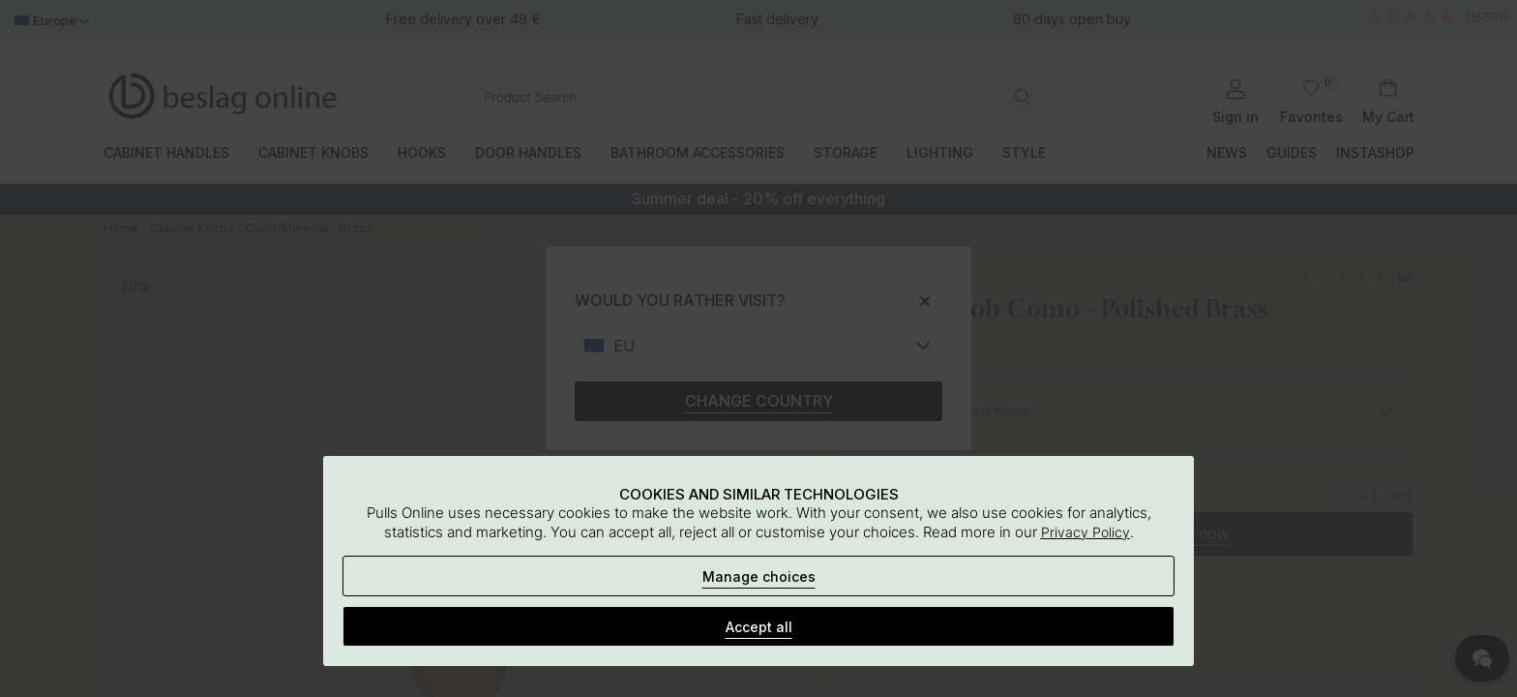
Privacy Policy (1085, 532)
